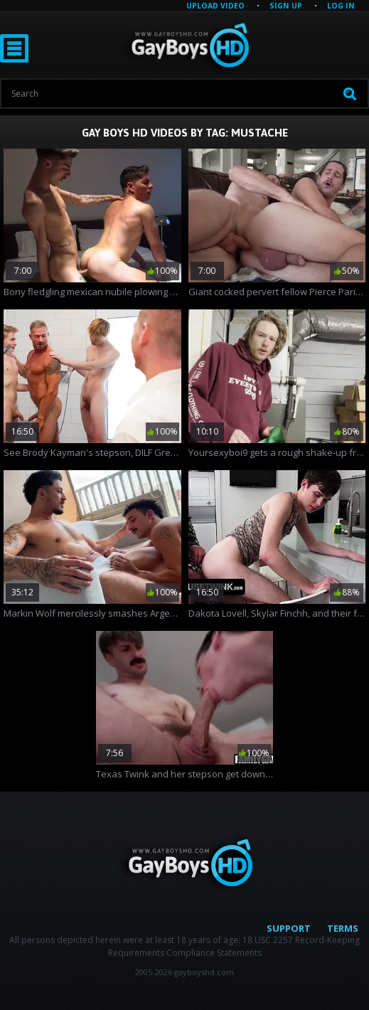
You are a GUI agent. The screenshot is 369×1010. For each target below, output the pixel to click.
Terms (342, 928)
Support (289, 928)
